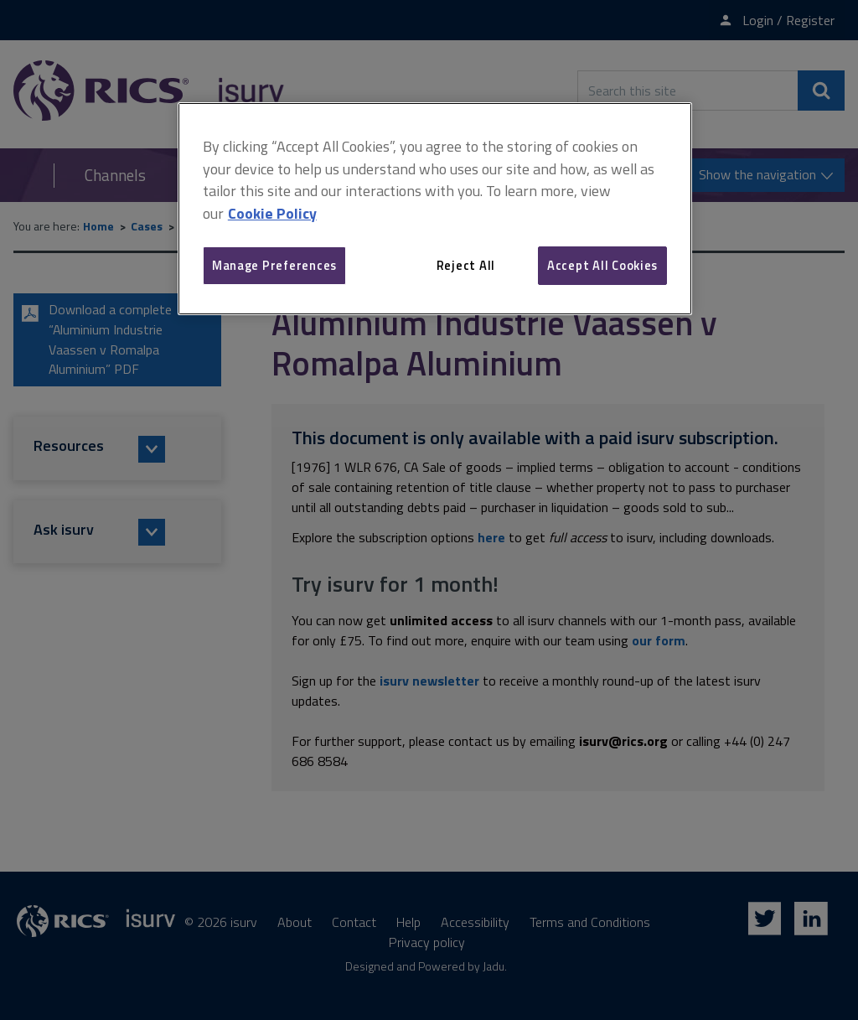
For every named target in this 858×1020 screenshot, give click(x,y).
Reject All (466, 265)
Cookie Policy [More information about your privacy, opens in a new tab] (272, 213)
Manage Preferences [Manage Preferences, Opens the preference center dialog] (274, 265)
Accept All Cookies (602, 265)
